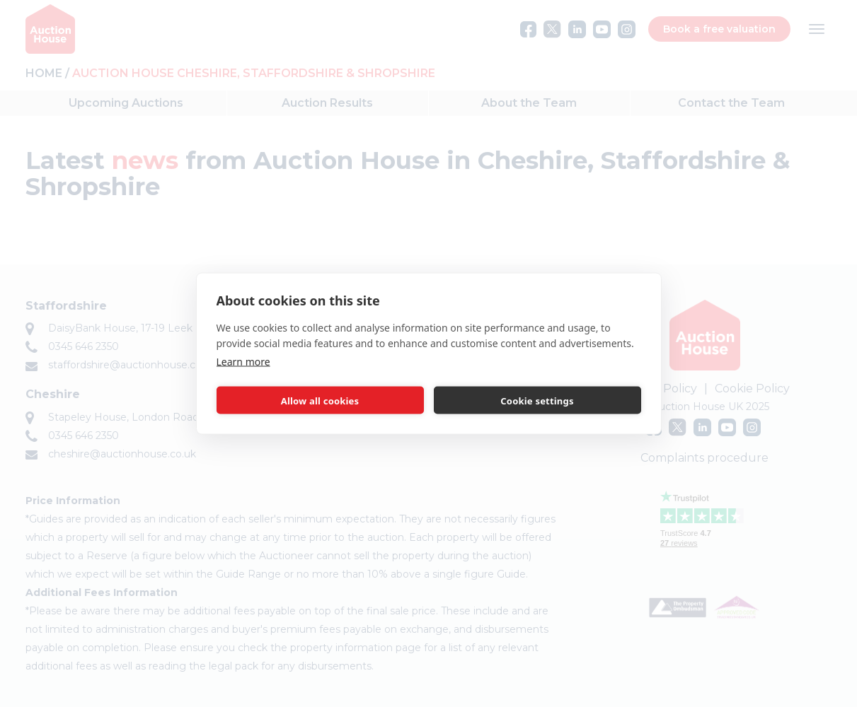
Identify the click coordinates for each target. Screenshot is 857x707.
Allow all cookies (320, 400)
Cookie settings (536, 400)
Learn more (243, 361)
